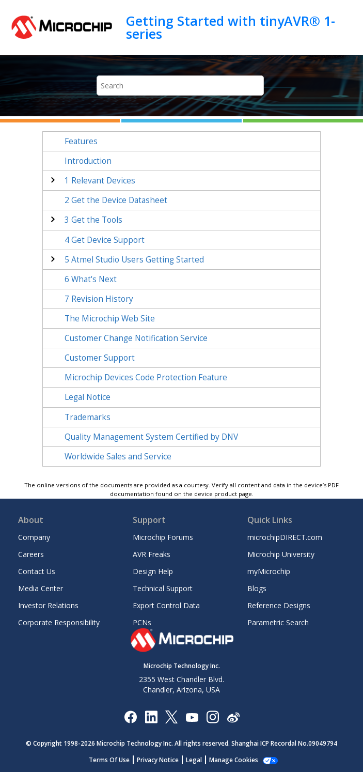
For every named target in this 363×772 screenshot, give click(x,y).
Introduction (88, 161)
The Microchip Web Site (110, 318)
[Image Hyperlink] (191, 716)
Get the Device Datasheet (116, 200)
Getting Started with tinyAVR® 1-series (230, 27)
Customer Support (100, 357)
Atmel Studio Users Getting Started (134, 259)
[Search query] (180, 85)
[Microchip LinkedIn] (151, 716)
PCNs (142, 622)
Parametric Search (278, 622)
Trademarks (88, 417)
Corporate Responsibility (59, 622)
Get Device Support (105, 240)
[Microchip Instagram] (212, 716)
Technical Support (163, 588)
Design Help (153, 571)
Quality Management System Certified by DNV (151, 436)
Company (34, 537)
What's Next (91, 279)
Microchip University (280, 554)
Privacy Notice (158, 759)
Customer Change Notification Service (136, 338)
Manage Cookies (233, 759)
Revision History (99, 299)
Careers (31, 554)
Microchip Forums (163, 537)
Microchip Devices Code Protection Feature (146, 377)
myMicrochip (268, 571)
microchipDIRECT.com (284, 537)
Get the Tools (93, 219)
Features (81, 141)
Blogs (256, 588)
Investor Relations (48, 605)
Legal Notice (88, 397)
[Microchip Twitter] (171, 716)
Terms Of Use (109, 759)
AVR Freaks (151, 554)
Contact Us (36, 571)
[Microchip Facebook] (130, 716)
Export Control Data (166, 605)
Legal (194, 759)
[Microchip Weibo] (233, 716)
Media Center (40, 588)
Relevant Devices (100, 180)
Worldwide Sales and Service (118, 456)
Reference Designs (278, 605)
